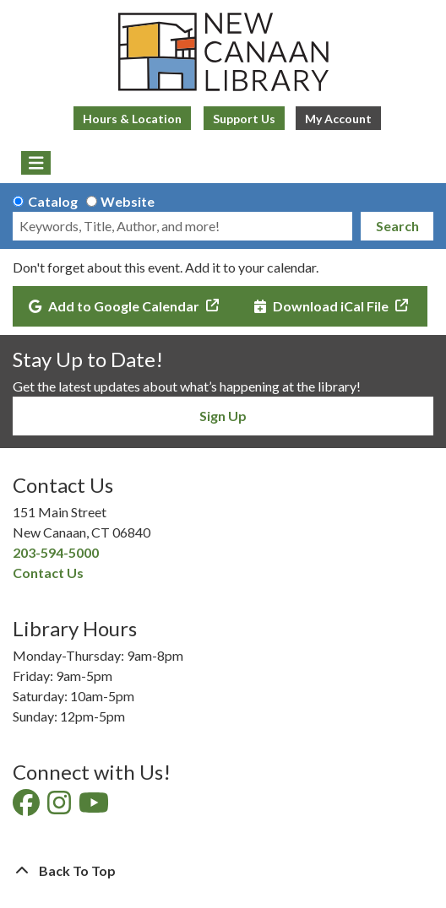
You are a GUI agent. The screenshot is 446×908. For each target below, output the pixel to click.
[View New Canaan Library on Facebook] (27, 807)
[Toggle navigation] (36, 163)
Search (397, 226)
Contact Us (48, 573)
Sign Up (223, 416)
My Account (338, 118)
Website (128, 201)
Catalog (53, 201)
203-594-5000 (56, 552)
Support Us (244, 118)
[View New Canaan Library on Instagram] (60, 807)
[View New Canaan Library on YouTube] (95, 807)
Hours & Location (132, 118)
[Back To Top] (223, 871)
